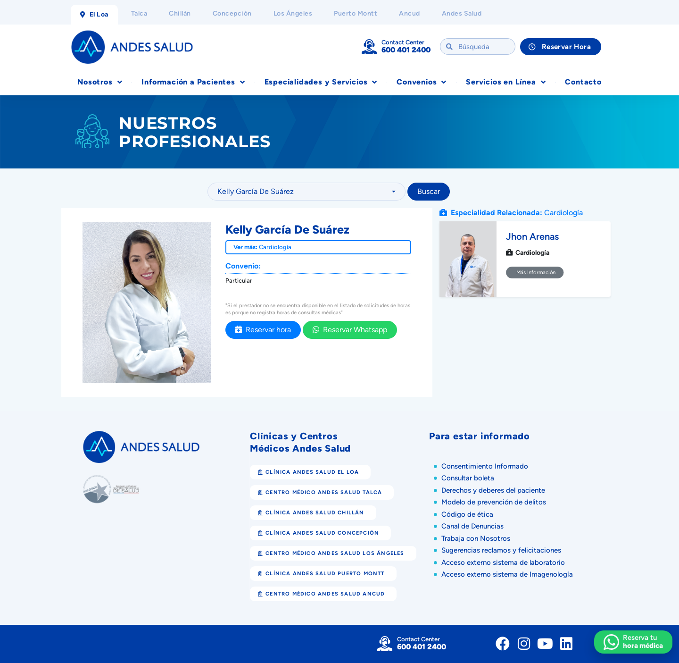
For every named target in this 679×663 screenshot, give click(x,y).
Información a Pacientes (193, 82)
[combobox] (306, 192)
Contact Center (402, 42)
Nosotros (99, 82)
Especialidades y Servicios (321, 82)
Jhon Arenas (532, 236)
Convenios (422, 82)
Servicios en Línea (506, 82)
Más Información (535, 272)
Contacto (583, 81)
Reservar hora (263, 329)
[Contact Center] (369, 46)
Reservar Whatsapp (350, 329)
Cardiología (275, 247)
